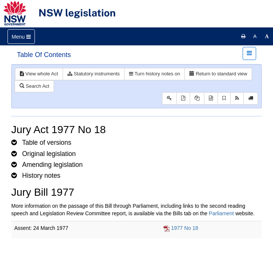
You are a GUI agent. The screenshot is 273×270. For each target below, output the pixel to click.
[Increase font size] (267, 36)
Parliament (221, 213)
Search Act (34, 86)
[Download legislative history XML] (211, 98)
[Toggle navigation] (21, 36)
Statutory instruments (94, 73)
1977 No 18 (184, 228)
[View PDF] (183, 98)
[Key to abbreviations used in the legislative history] (169, 98)
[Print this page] (243, 36)
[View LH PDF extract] (197, 98)
